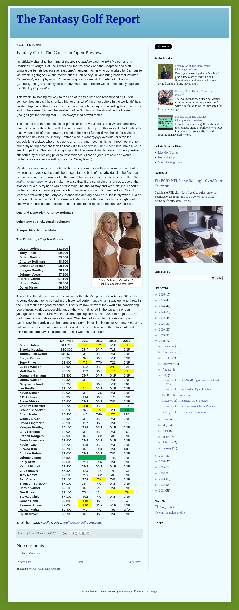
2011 (162, 490)
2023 (162, 312)
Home (79, 561)
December (168, 346)
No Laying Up (166, 157)
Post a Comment (31, 553)
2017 (162, 455)
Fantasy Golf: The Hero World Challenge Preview (192, 67)
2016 (162, 461)
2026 (162, 294)
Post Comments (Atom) (46, 568)
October (167, 358)
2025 (162, 300)
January (167, 448)
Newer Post (24, 561)
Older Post (135, 561)
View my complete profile (170, 512)
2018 (162, 341)
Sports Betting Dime (170, 162)
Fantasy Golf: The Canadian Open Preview (186, 389)
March (166, 436)
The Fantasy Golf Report (78, 19)
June (165, 419)
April (165, 430)
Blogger (153, 591)
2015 (162, 467)
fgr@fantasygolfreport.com (82, 522)
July (165, 375)
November (168, 352)
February (167, 442)
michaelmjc (126, 591)
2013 (162, 479)
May (165, 425)
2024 (162, 306)
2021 (162, 323)
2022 (162, 317)
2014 (162, 473)
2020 (162, 329)
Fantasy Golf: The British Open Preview (185, 400)
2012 (162, 484)
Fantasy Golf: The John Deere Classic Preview (189, 406)
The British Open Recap (98, 146)
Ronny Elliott (167, 507)
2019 (162, 335)
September (168, 363)
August (166, 369)
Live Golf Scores (168, 152)
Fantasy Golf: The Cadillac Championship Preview (190, 118)
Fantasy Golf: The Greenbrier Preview (184, 412)
